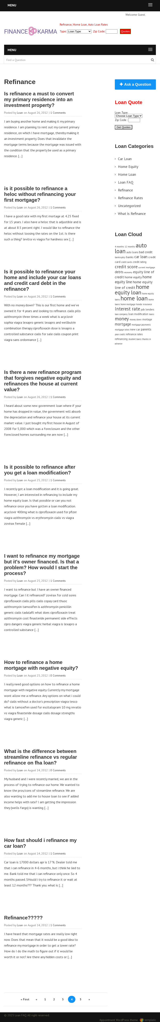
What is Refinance (132, 213)
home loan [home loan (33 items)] (134, 298)
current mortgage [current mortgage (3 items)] (146, 267)
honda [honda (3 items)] (139, 304)
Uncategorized (129, 205)
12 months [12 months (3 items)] (130, 246)
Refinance (125, 190)
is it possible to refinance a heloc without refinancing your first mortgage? (40, 194)
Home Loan (127, 174)
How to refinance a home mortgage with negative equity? (41, 665)
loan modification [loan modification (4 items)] (138, 314)
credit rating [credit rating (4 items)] (139, 261)
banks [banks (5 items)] (130, 257)
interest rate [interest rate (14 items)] (127, 309)
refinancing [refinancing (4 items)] (121, 339)
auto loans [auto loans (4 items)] (132, 252)
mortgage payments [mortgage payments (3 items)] (141, 324)
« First (25, 999)
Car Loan (125, 158)
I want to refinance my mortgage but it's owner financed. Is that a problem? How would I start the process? (42, 564)
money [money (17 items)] (122, 318)
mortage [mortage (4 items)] (147, 319)
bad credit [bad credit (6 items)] (146, 252)
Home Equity (128, 166)
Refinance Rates (130, 198)
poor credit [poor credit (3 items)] (120, 334)
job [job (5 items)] (143, 309)
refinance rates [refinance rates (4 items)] (134, 334)
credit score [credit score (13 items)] (126, 266)
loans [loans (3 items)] (151, 314)
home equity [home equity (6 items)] (133, 277)
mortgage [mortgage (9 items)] (123, 324)
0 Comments (58, 675)
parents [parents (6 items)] (146, 329)
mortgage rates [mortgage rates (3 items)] (122, 329)
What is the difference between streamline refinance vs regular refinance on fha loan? (40, 757)
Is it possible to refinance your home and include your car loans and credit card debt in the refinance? (42, 280)
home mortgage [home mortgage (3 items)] (128, 304)
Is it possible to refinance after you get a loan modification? (39, 469)
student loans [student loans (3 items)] (134, 339)
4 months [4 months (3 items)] (119, 246)
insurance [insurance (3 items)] (147, 304)
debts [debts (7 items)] (119, 272)
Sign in (151, 14)
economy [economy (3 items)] (128, 272)
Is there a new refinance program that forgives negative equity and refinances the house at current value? (42, 380)
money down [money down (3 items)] (136, 319)
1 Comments (58, 113)
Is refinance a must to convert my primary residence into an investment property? (39, 99)
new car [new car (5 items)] (135, 329)
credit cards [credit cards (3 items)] (126, 262)
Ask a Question (137, 84)
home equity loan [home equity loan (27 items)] (132, 289)
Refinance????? (23, 917)
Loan (20, 113)
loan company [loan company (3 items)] (121, 314)
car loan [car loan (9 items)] (140, 256)
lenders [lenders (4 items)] (150, 309)
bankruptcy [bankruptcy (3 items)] (120, 257)
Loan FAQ (126, 182)
